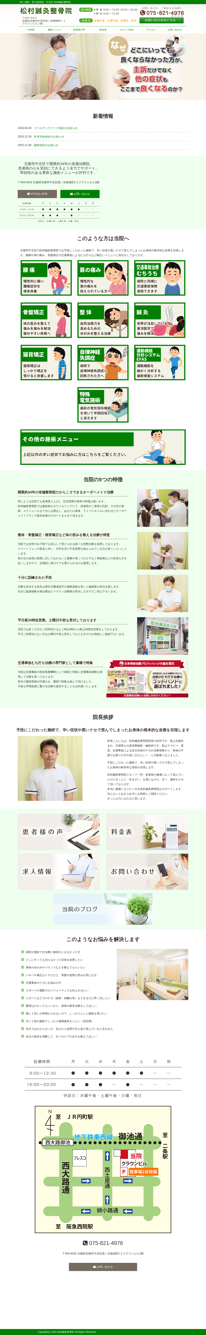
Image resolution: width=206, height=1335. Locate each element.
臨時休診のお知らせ (46, 145)
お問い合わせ (175, 29)
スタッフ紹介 (127, 29)
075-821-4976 (37, 193)
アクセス (151, 29)
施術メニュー (55, 29)
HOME (31, 29)
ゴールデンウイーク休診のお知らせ (56, 128)
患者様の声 (79, 29)
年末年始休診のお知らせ (49, 136)
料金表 (103, 29)
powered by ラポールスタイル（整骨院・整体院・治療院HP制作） (132, 1332)
